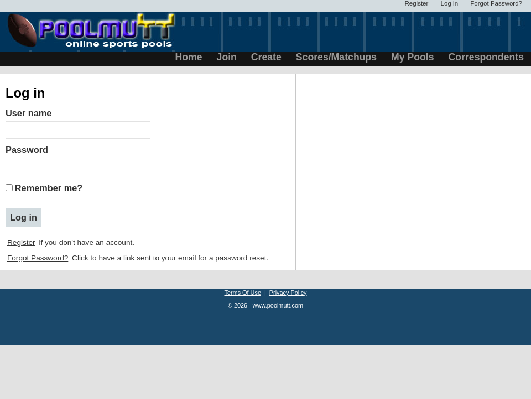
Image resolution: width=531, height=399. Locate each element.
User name (28, 113)
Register (21, 242)
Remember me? (48, 188)
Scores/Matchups (336, 57)
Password (27, 150)
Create (266, 57)
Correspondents (486, 57)
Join (227, 57)
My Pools (412, 57)
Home (188, 57)
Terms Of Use (242, 292)
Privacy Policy (288, 292)
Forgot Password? (37, 258)
